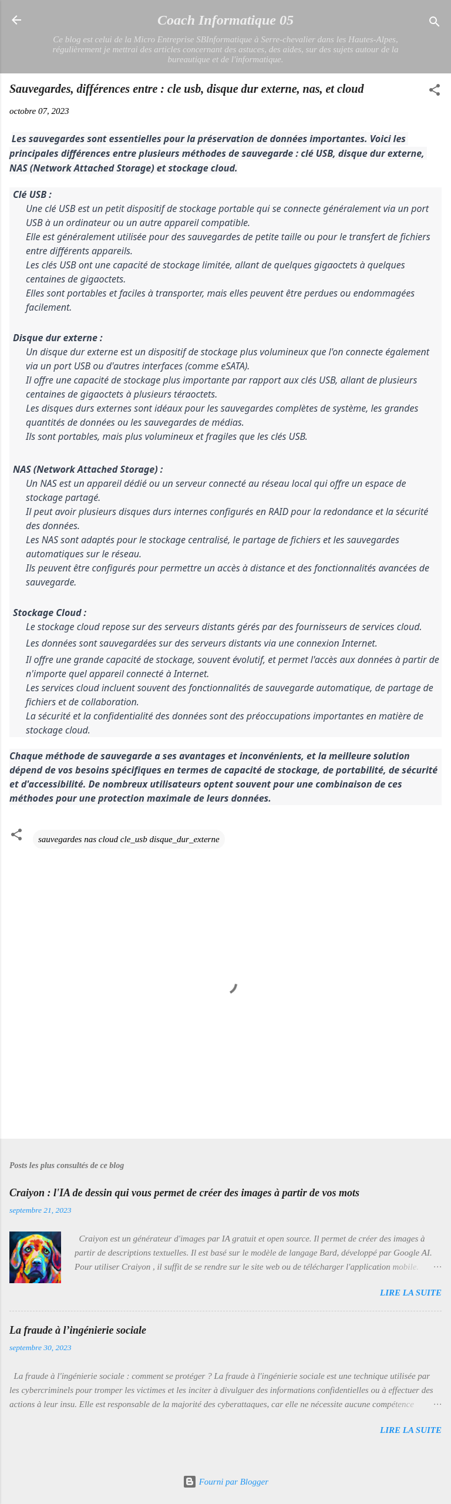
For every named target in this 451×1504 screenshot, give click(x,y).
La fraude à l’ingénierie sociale (77, 1330)
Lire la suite (411, 1292)
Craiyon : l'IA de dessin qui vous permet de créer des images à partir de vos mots (184, 1193)
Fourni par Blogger (225, 1481)
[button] (435, 92)
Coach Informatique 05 (225, 20)
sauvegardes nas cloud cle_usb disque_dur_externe (129, 839)
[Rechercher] (435, 24)
